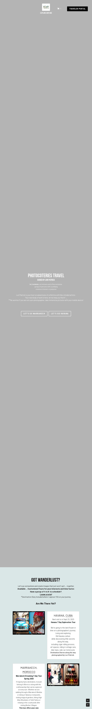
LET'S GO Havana (60, 313)
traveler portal (78, 4)
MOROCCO (29, 674)
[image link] (46, 2)
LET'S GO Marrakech (34, 313)
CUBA (69, 618)
